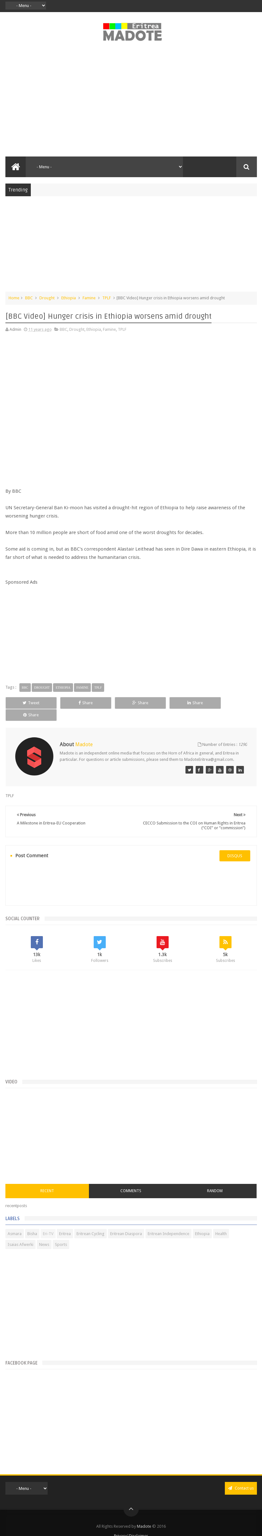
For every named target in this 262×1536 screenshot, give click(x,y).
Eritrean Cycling (90, 1221)
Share (80, 702)
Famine (89, 297)
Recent (47, 1179)
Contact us (241, 1476)
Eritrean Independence (168, 1221)
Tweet (29, 702)
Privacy (120, 1524)
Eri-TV (48, 1221)
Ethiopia (68, 297)
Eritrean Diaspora (126, 1221)
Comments (130, 1179)
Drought (47, 297)
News (44, 1232)
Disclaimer (138, 1524)
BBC (29, 297)
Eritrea (65, 1221)
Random (215, 1179)
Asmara (15, 1221)
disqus (234, 843)
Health (221, 1221)
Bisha (32, 1221)
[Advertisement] (131, 102)
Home (14, 297)
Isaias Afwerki (20, 1232)
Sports (61, 1232)
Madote (144, 1514)
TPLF (106, 297)
